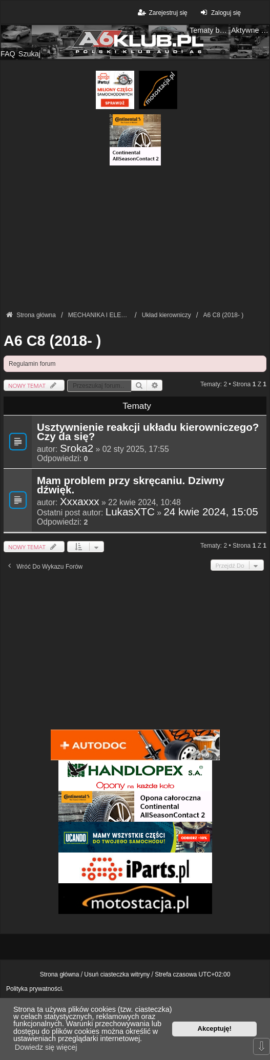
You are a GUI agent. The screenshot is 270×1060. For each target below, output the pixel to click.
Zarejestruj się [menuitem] (162, 12)
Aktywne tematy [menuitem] (250, 30)
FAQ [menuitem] (8, 54)
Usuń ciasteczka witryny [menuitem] (117, 974)
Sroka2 (76, 448)
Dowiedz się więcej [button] (46, 1047)
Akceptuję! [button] (215, 1028)
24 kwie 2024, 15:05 (210, 511)
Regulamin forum (32, 363)
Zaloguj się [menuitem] (219, 12)
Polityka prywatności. (35, 988)
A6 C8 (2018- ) (52, 340)
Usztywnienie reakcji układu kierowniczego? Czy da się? (148, 432)
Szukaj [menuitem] (29, 54)
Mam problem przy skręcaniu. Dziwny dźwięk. (130, 485)
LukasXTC (130, 511)
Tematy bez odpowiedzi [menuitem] (209, 30)
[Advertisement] (135, 237)
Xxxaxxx (79, 501)
